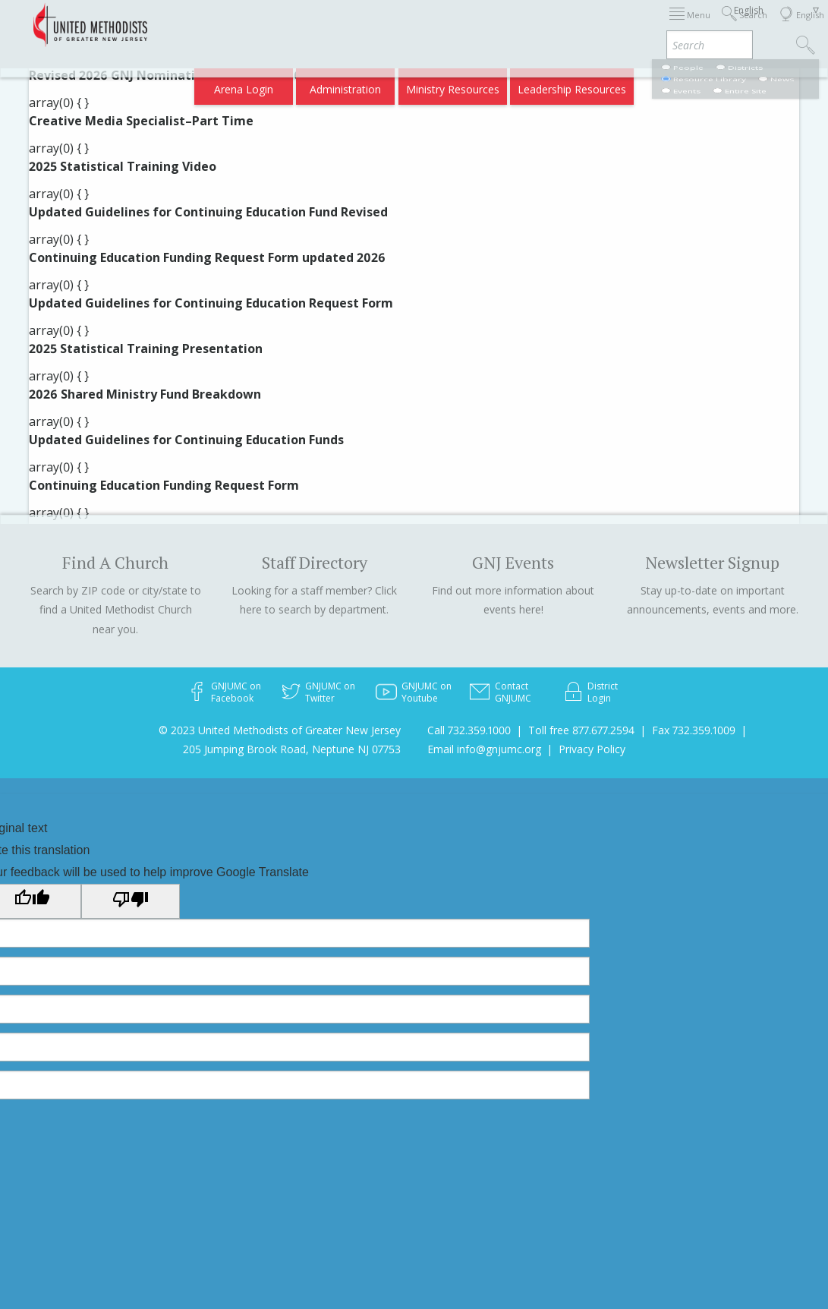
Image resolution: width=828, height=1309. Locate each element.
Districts (548, 24)
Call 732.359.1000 (469, 730)
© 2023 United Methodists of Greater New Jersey (280, 730)
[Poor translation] (130, 901)
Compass (698, 84)
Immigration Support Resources (371, 24)
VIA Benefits (691, 24)
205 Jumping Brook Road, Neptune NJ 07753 (292, 749)
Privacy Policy (592, 749)
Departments (614, 24)
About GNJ (489, 24)
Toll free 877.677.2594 (581, 730)
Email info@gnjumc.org (484, 749)
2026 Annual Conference (219, 24)
